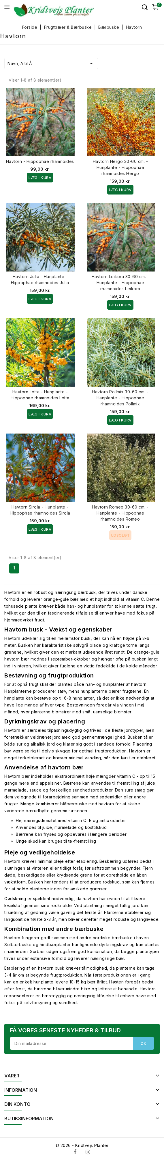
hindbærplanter (55, 944)
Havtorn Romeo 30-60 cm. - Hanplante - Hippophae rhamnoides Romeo (120, 513)
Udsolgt (120, 535)
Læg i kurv (40, 177)
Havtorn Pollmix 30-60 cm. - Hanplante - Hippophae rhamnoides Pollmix (120, 397)
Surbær (37, 951)
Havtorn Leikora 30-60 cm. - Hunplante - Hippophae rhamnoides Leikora (120, 282)
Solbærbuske (18, 944)
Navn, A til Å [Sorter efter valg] (51, 63)
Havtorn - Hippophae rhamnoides (40, 161)
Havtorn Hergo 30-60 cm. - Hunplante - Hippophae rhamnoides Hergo (120, 167)
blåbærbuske (73, 803)
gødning (38, 912)
